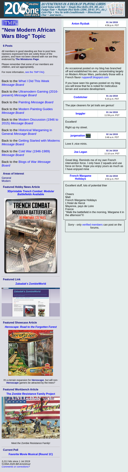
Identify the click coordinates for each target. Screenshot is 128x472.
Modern (6, 181)
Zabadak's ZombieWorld (30, 283)
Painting (35, 102)
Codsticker (80, 97)
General (6, 178)
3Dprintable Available (30, 193)
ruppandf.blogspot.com (95, 77)
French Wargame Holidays (80, 177)
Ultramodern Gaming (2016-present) (30, 93)
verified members (92, 224)
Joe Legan (80, 151)
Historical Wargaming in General (27, 131)
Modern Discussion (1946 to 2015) (30, 121)
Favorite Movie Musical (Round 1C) (31, 454)
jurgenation (77, 135)
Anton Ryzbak (80, 23)
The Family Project (30, 393)
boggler (80, 113)
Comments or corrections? (16, 466)
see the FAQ (34, 72)
